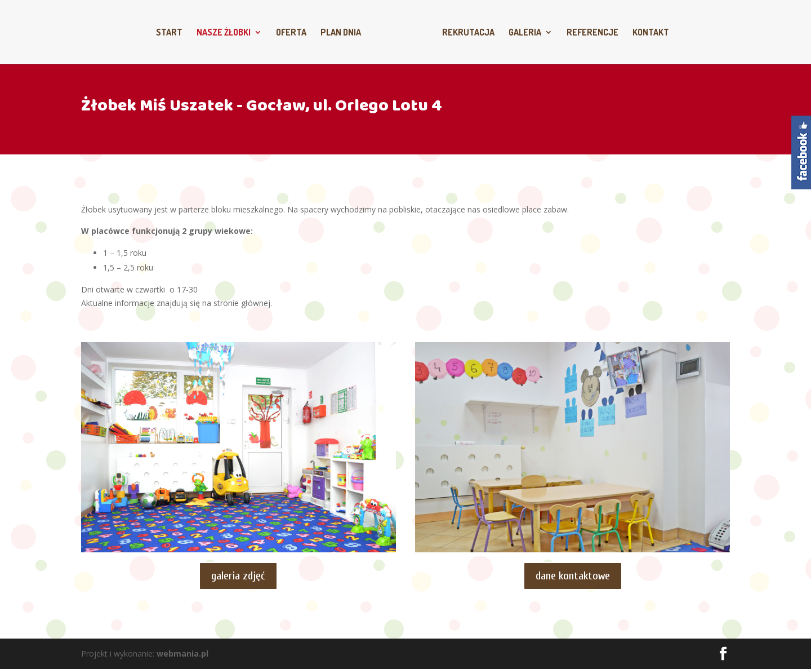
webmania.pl (182, 653)
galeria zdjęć (238, 575)
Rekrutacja (468, 33)
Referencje (592, 33)
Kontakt (650, 33)
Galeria (525, 33)
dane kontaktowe (573, 575)
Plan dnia (340, 33)
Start (169, 33)
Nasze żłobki (224, 33)
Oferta (291, 33)
